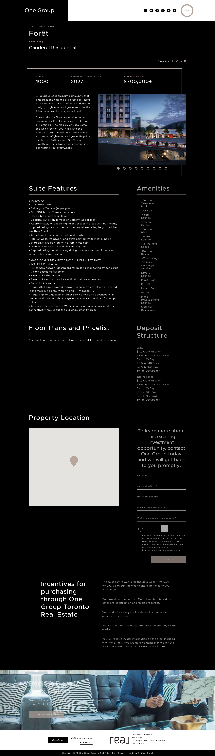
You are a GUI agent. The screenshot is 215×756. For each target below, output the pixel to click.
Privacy (122, 753)
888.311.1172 (86, 742)
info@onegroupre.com (81, 738)
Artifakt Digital (145, 753)
